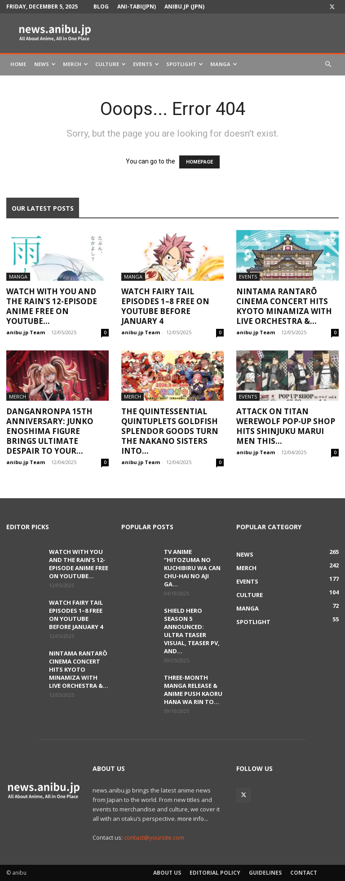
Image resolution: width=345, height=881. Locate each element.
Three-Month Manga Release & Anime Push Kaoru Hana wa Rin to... (193, 689)
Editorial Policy (215, 873)
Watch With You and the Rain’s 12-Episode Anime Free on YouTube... (51, 306)
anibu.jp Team (25, 332)
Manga (223, 64)
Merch (75, 64)
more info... (192, 819)
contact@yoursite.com (154, 837)
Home (18, 64)
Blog (101, 6)
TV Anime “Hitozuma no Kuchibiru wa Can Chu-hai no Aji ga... (192, 568)
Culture (110, 64)
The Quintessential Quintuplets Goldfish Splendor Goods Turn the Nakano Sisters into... (169, 431)
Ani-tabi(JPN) (136, 6)
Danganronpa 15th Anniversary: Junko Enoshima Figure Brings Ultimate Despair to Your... (49, 431)
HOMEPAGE (199, 162)
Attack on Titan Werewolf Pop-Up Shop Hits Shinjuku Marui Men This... (285, 426)
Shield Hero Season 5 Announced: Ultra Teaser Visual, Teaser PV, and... (192, 631)
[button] (328, 64)
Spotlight (184, 64)
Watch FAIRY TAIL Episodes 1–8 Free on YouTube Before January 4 (165, 306)
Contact (303, 873)
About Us (167, 873)
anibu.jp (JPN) (184, 6)
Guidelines (265, 873)
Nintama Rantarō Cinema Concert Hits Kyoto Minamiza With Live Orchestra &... (284, 306)
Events (146, 64)
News (45, 64)
